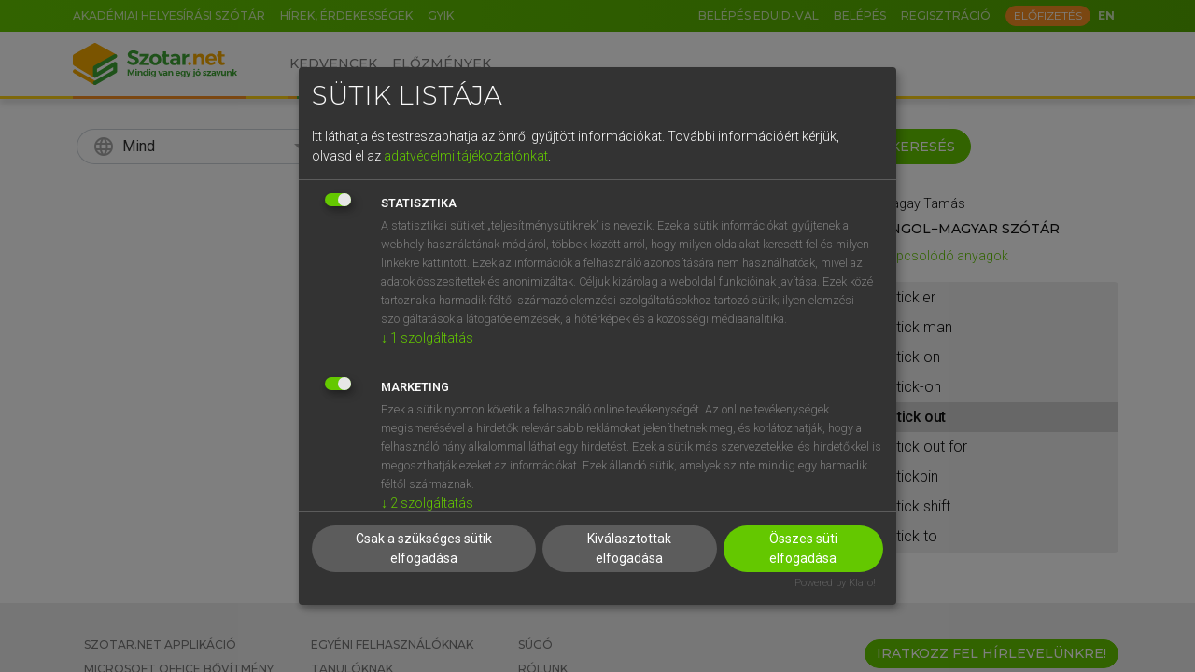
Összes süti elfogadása (803, 548)
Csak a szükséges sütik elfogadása (424, 548)
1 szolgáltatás (427, 337)
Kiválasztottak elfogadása (629, 548)
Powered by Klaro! (835, 583)
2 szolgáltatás (427, 503)
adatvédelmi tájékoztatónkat (466, 155)
